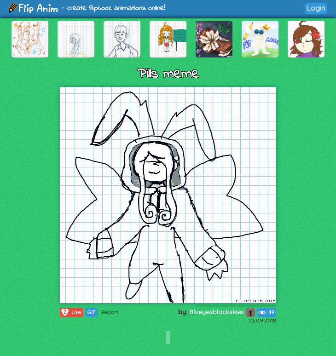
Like (70, 312)
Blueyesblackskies (222, 312)
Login (316, 8)
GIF (91, 312)
